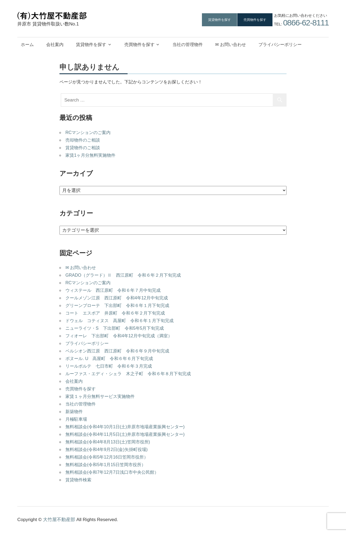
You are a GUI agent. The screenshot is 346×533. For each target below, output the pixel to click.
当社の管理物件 (187, 44)
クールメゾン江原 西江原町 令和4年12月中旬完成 (116, 298)
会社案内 (55, 44)
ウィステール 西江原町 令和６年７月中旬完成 (113, 290)
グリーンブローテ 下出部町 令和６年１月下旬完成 (117, 305)
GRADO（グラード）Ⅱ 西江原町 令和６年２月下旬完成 (123, 275)
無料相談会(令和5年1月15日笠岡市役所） (105, 464)
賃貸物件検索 (78, 480)
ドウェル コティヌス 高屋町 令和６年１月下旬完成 (119, 320)
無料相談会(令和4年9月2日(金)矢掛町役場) (106, 449)
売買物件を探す (255, 20)
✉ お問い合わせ (230, 44)
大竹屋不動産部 (59, 519)
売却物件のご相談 (82, 140)
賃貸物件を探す (219, 20)
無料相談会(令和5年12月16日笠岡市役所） (106, 457)
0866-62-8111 (306, 22)
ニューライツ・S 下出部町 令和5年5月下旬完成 (114, 328)
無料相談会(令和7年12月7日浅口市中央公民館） (112, 472)
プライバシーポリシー (280, 44)
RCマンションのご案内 (88, 132)
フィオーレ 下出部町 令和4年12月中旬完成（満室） (118, 335)
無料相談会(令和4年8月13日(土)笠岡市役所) (107, 442)
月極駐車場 (76, 419)
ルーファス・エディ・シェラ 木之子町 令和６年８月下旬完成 (128, 373)
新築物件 (74, 411)
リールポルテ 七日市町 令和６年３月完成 (108, 366)
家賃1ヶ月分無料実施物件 (90, 155)
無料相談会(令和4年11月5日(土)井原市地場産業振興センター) (125, 434)
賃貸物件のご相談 (82, 147)
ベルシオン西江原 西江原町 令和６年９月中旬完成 (117, 351)
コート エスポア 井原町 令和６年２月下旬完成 (115, 313)
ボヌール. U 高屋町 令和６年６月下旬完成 (109, 358)
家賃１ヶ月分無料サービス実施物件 (100, 396)
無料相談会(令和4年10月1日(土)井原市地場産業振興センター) (125, 426)
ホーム (27, 44)
